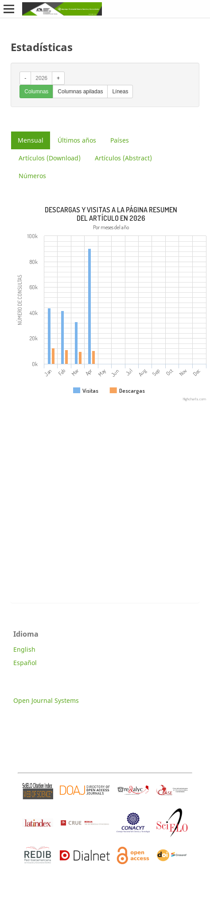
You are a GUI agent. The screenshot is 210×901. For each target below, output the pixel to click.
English (24, 649)
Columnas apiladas (80, 91)
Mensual (30, 140)
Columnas (36, 91)
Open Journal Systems (46, 700)
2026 (41, 78)
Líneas (120, 91)
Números (32, 175)
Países (119, 140)
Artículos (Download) (50, 158)
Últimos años (77, 140)
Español (25, 662)
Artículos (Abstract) (123, 158)
